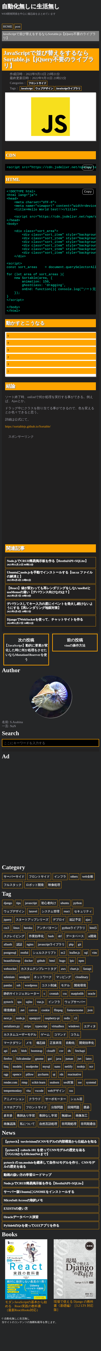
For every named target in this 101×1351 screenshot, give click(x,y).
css (65, 1015)
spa (19, 1023)
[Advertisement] (50, 511)
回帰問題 (73, 1129)
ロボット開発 (35, 906)
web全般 (87, 898)
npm (81, 982)
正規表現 (56, 1064)
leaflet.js (74, 974)
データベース (75, 958)
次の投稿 (26, 671)
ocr (91, 1088)
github (41, 982)
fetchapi (80, 1072)
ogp (6, 1096)
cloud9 (51, 1072)
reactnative (74, 1096)
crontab (54, 1015)
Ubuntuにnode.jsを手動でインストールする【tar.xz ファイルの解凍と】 (50, 598)
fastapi (87, 990)
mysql (46, 1088)
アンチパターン (47, 949)
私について (27, 1145)
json (90, 1032)
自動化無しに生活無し (31, 6)
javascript (31, 925)
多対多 (8, 1137)
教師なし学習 (48, 1137)
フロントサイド (37, 83)
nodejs (81, 1088)
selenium (9, 999)
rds (61, 1096)
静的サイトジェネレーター (21, 1015)
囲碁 (87, 1129)
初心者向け (48, 925)
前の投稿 (74, 664)
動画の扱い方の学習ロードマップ (27, 1197)
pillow (29, 1096)
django (8, 925)
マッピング (63, 999)
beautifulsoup (12, 982)
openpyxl (34, 1040)
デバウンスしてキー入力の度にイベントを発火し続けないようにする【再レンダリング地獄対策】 (50, 629)
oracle (91, 1015)
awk (14, 1072)
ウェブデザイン (44, 88)
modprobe (32, 1088)
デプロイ (59, 941)
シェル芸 (76, 1121)
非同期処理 (69, 1145)
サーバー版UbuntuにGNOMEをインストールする (39, 1213)
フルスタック (12, 906)
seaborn (54, 1104)
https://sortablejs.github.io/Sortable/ (28, 448)
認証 (19, 966)
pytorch (8, 1023)
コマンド (60, 1056)
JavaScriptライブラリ (68, 88)
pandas (8, 1007)
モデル (65, 1007)
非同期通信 (88, 1145)
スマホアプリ (12, 1129)
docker (29, 982)
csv (61, 1072)
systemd (91, 1104)
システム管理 (50, 933)
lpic (72, 982)
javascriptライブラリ (51, 966)
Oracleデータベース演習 (21, 1239)
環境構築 (9, 1032)
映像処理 (54, 906)
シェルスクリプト (44, 974)
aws (63, 990)
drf (60, 958)
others (74, 898)
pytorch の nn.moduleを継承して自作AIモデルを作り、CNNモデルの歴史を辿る (49, 1186)
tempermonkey (13, 1112)
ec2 (63, 974)
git (79, 966)
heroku (28, 949)
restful (24, 974)
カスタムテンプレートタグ (38, 990)
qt (54, 1096)
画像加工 (81, 1137)
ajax (88, 941)
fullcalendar (23, 1080)
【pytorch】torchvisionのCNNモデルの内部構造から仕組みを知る (50, 1163)
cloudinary (81, 999)
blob (24, 1072)
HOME (7, 26)
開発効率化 (86, 1064)
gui (50, 1080)
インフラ (60, 898)
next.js (8, 1040)
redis (67, 1040)
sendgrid (24, 999)
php (71, 966)
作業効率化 (36, 958)
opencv (17, 1096)
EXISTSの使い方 (16, 1230)
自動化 (70, 1064)
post (17, 26)
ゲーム (45, 1056)
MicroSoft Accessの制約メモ (23, 1222)
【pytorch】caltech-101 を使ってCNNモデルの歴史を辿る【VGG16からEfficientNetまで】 (44, 1174)
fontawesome (75, 1032)
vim (94, 974)
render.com (10, 1104)
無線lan (66, 1137)
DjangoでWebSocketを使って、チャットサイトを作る (50, 643)
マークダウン (12, 1064)
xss (71, 1112)
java (58, 1080)
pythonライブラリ (73, 949)
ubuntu (64, 925)
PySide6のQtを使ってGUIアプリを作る (31, 1247)
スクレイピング (14, 958)
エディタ (90, 1048)
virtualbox (58, 1048)
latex (89, 1080)
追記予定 (75, 941)
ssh (18, 1007)
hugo (62, 982)
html (52, 982)
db (69, 1072)
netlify (69, 1088)
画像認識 (9, 1145)
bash (51, 958)
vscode (39, 1112)
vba (28, 1112)
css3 (6, 949)
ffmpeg (58, 1032)
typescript (41, 1048)
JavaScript (26, 88)
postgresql (10, 974)
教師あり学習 (26, 1137)
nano (57, 1088)
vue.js (40, 1023)
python (77, 925)
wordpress (31, 1007)
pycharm (43, 1096)
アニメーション (14, 1121)
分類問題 (57, 1129)
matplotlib (77, 1015)
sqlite (29, 1023)
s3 (75, 1040)
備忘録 (40, 1064)
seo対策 (68, 1104)
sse (79, 1104)
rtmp (24, 1104)
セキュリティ (83, 933)
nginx (30, 966)
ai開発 (92, 958)
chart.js (74, 990)
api (5, 1072)
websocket (10, 990)
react (67, 933)
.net (22, 1032)
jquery (7, 941)
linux (16, 949)
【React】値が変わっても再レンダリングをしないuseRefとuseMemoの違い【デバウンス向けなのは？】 (50, 613)
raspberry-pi (52, 1040)
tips (18, 925)
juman (69, 1080)
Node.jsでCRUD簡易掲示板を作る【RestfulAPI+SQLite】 (50, 584)
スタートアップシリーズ (32, 941)
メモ (29, 1064)
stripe (27, 1048)
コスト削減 (49, 1007)
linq (6, 1088)
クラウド (35, 1121)
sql (86, 974)
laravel (33, 933)
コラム (74, 1056)
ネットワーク (43, 999)
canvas (33, 1032)
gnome (39, 1080)
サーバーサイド (14, 898)
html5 (93, 949)
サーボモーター (55, 1121)
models (17, 1088)
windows (73, 1048)
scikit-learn (38, 1104)
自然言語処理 (48, 1145)
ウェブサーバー (75, 1023)
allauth (8, 966)
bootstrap (36, 1072)
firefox (8, 1080)
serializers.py (12, 1048)
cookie (45, 1032)
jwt (79, 1080)
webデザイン (56, 1112)
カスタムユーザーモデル (20, 1056)
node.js (20, 1040)
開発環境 (80, 1007)
